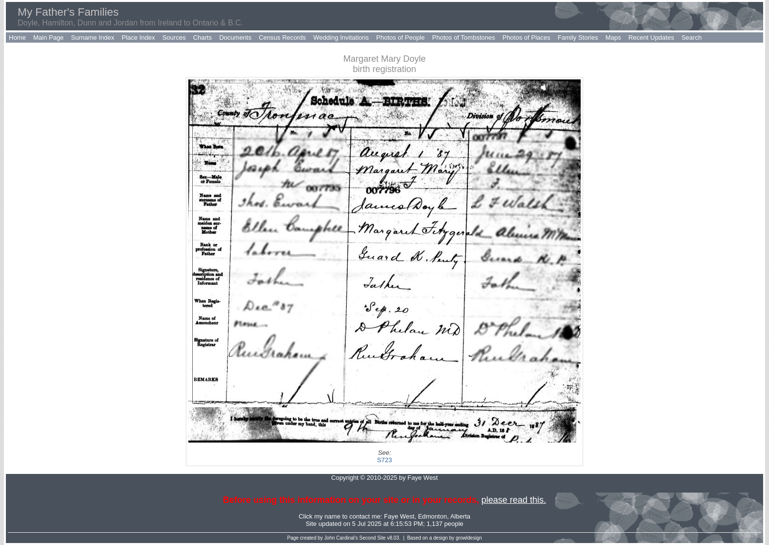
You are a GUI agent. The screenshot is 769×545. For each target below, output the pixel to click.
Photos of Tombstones (463, 37)
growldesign (469, 538)
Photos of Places (526, 37)
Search (691, 37)
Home (17, 37)
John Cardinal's (341, 538)
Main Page (48, 37)
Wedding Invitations (341, 37)
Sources (174, 37)
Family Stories (578, 37)
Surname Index (92, 37)
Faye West (399, 516)
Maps (613, 37)
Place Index (138, 37)
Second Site (372, 538)
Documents (235, 37)
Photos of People (400, 37)
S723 (384, 460)
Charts (202, 37)
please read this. (513, 500)
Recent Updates (651, 37)
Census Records (282, 37)
